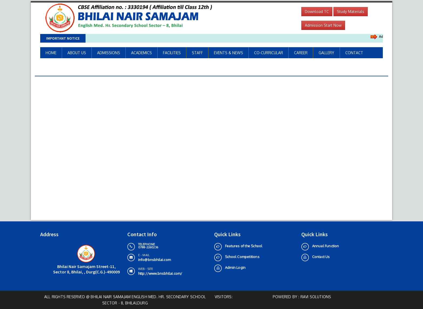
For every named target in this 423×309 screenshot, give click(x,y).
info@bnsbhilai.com (154, 260)
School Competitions (242, 257)
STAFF (197, 52)
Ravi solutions (316, 296)
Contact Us (321, 257)
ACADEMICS (141, 52)
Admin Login (235, 267)
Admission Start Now (323, 25)
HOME (51, 52)
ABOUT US (76, 52)
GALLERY (326, 52)
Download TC (317, 11)
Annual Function (325, 246)
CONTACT (354, 52)
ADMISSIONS (108, 52)
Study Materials (350, 11)
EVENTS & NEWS (228, 52)
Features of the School (243, 246)
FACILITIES (172, 52)
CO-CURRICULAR (268, 52)
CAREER (301, 52)
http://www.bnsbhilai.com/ (160, 273)
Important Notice (63, 38)
